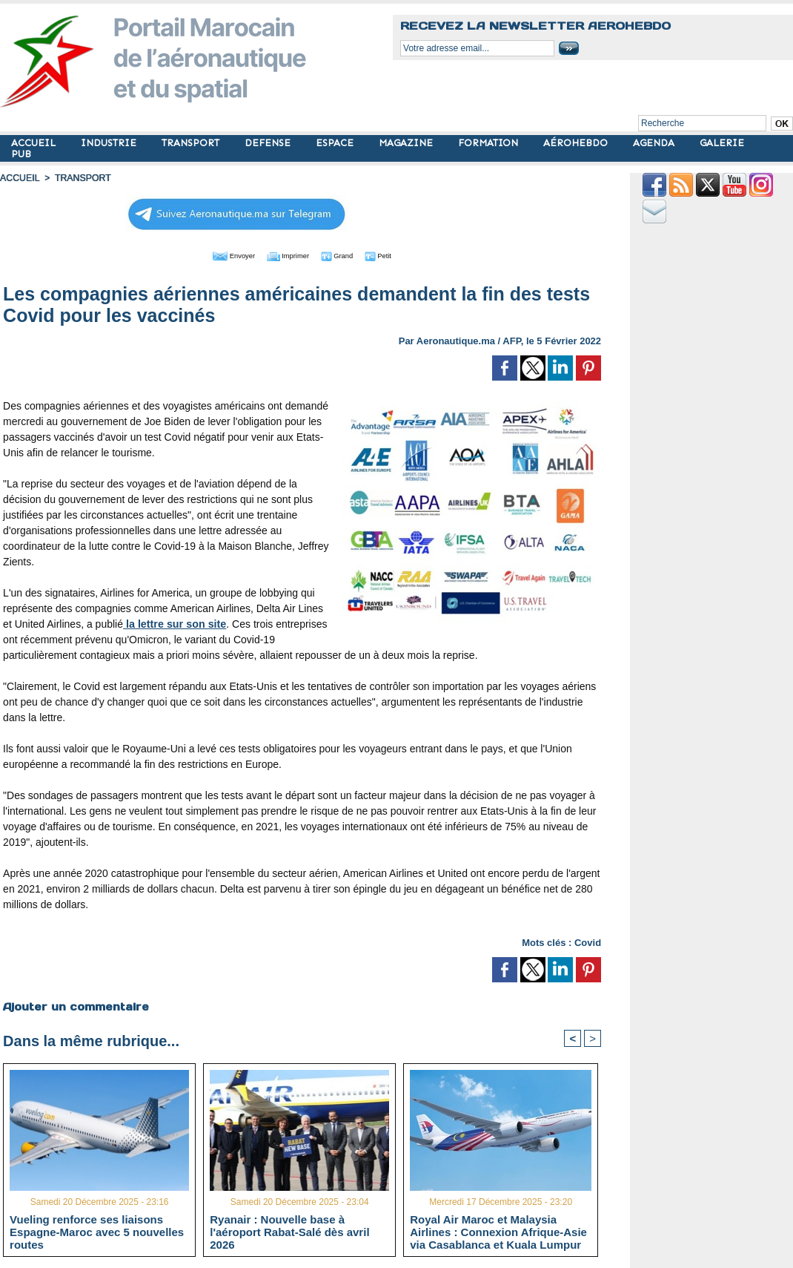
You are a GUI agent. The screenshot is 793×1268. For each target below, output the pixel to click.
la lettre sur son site (173, 622)
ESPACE (336, 142)
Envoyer (217, 254)
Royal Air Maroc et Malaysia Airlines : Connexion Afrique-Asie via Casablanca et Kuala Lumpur (498, 1230)
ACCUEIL (35, 142)
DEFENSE (269, 142)
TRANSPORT (192, 142)
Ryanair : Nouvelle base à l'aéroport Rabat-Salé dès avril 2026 (289, 1230)
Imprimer (285, 254)
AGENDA (655, 142)
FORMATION (489, 142)
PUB (21, 154)
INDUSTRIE (110, 142)
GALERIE (722, 142)
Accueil (19, 178)
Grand (346, 254)
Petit (397, 254)
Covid (587, 941)
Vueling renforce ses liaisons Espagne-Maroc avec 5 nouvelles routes (97, 1230)
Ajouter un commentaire (75, 1005)
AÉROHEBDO (577, 142)
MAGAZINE (407, 142)
